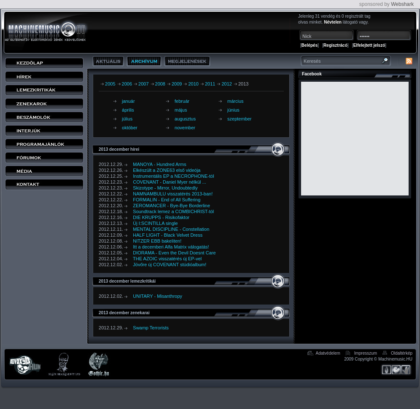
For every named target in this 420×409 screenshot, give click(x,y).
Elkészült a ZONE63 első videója (166, 170)
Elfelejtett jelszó (369, 45)
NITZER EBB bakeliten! (157, 240)
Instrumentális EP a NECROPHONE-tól (173, 176)
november (185, 127)
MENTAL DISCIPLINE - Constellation (171, 229)
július (127, 118)
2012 (226, 83)
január (128, 101)
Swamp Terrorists (151, 327)
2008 (160, 83)
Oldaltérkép (401, 353)
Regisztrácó (335, 45)
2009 (177, 83)
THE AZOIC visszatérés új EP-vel (167, 258)
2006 (127, 83)
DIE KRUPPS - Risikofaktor (161, 217)
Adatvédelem (328, 353)
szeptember (239, 118)
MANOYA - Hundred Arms (159, 164)
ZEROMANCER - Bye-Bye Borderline (171, 205)
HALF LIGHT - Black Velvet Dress (167, 235)
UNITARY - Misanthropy (157, 296)
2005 (110, 83)
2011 (210, 83)
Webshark (402, 4)
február (182, 101)
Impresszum (365, 353)
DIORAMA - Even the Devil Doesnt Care (174, 252)
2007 (143, 83)
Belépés (310, 45)
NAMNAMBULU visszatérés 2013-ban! (173, 193)
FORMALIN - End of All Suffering (166, 199)
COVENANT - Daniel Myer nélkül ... (169, 181)
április (128, 109)
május (181, 109)
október (129, 127)
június (233, 109)
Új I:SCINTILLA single (155, 223)
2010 (193, 83)
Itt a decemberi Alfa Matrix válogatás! (171, 246)
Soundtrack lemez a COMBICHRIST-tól (173, 211)
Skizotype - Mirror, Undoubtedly (165, 187)
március (235, 101)
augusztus (185, 118)
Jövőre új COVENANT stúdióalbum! (169, 264)
